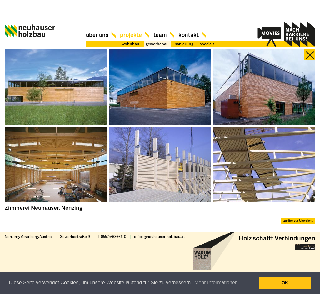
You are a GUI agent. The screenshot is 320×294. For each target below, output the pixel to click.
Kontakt (188, 35)
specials (207, 44)
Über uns (97, 35)
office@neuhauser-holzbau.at (159, 236)
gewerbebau (157, 44)
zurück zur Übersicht (298, 221)
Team (160, 35)
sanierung (184, 44)
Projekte (131, 35)
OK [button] (285, 282)
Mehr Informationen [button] (216, 282)
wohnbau (130, 44)
